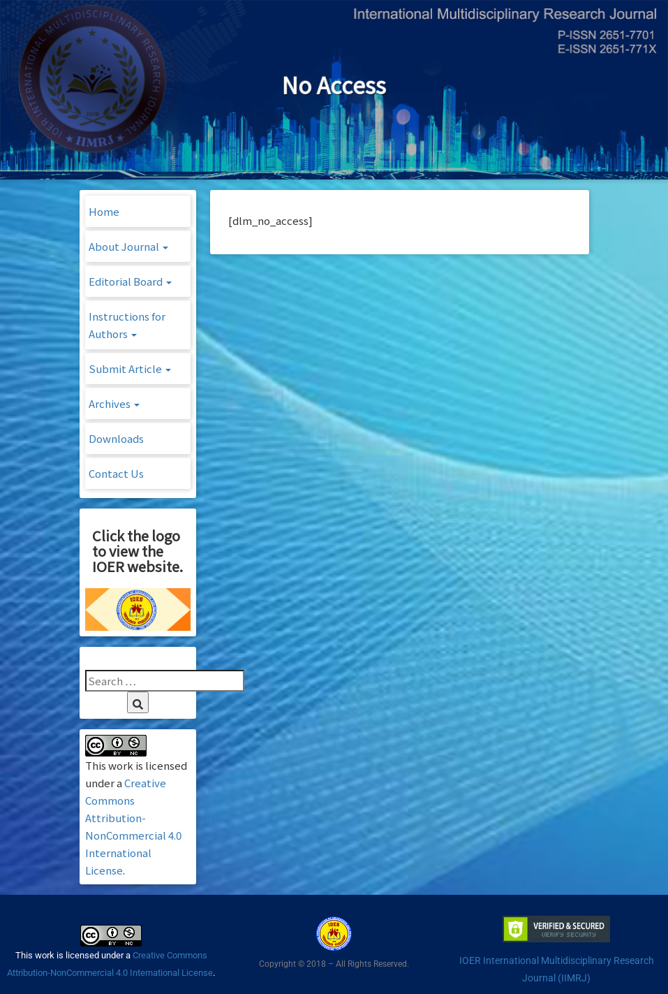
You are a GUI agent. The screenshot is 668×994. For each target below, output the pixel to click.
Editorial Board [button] (130, 281)
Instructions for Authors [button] (127, 325)
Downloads (116, 438)
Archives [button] (114, 403)
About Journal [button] (128, 246)
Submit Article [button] (130, 368)
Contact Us (116, 473)
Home (104, 211)
